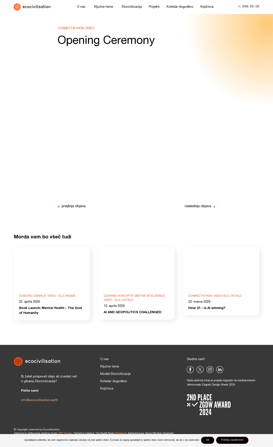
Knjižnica (207, 7)
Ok (208, 440)
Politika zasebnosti (233, 440)
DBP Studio (65, 434)
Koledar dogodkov (180, 7)
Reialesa (121, 434)
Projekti (154, 7)
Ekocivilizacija (132, 7)
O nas (82, 7)
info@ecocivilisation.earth (39, 401)
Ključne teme (104, 7)
